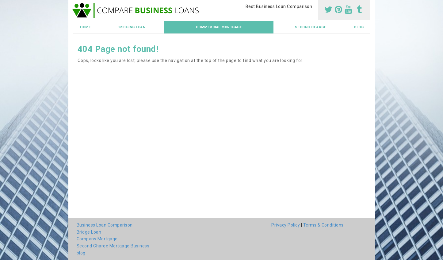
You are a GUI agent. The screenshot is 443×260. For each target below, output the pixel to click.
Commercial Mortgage (219, 27)
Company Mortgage (97, 238)
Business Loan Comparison (105, 225)
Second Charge (311, 27)
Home (85, 27)
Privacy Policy (285, 225)
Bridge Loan (89, 232)
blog (359, 27)
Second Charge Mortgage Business (113, 245)
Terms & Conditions (323, 225)
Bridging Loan (131, 27)
